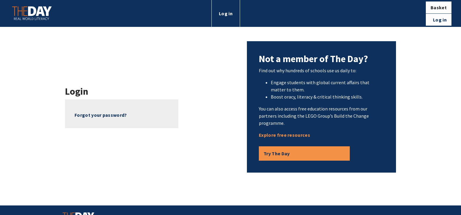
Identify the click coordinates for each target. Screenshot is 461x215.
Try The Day (277, 153)
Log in (226, 13)
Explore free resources (284, 135)
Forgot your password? (101, 115)
